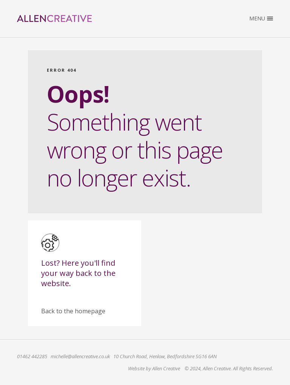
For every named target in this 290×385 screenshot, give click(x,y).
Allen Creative (54, 18)
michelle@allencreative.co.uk (80, 356)
